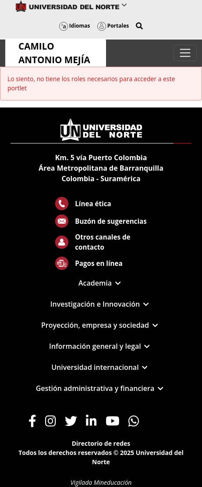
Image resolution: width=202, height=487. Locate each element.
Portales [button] (113, 25)
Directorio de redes (101, 443)
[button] (139, 26)
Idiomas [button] (74, 25)
